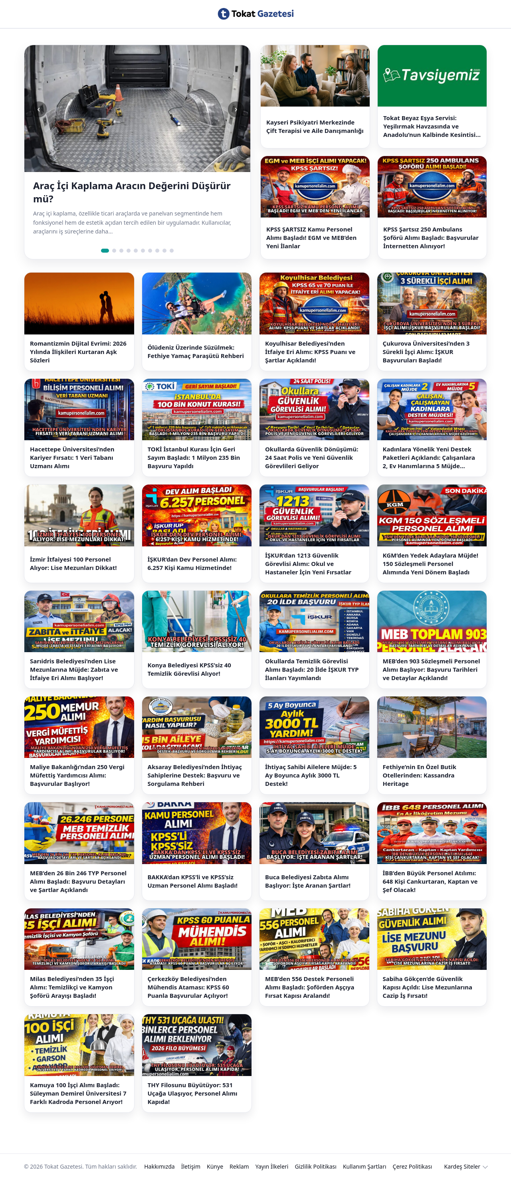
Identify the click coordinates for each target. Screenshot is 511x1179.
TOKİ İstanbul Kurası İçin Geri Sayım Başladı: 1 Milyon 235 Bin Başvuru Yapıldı (194, 457)
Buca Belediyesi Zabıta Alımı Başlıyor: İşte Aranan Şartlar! (308, 881)
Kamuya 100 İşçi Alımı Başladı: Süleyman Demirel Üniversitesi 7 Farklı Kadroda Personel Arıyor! (78, 1093)
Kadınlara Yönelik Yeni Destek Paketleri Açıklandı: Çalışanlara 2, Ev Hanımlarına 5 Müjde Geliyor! (429, 457)
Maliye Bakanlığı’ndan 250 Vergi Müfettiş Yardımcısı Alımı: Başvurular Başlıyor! (77, 775)
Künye (215, 1166)
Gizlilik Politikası (315, 1166)
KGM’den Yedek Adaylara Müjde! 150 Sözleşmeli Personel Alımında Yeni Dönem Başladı (431, 563)
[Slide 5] (136, 251)
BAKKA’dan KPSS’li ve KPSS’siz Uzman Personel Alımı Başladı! (193, 881)
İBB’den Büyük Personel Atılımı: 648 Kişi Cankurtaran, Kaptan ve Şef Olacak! (430, 881)
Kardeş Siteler (462, 1166)
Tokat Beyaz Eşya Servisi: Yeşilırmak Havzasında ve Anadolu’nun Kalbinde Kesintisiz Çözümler (431, 126)
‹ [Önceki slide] (38, 109)
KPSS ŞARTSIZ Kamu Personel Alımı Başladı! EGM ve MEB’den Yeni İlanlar (311, 237)
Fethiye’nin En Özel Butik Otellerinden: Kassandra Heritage (420, 775)
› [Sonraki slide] (235, 109)
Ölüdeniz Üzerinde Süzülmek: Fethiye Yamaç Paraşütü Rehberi (196, 351)
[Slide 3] (121, 251)
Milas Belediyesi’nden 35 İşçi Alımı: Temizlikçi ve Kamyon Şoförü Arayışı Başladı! (72, 987)
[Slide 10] (172, 251)
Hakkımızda (159, 1166)
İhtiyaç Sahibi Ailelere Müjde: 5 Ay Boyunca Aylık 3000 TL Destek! (311, 775)
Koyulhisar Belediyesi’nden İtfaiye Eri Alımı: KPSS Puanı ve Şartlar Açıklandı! (310, 351)
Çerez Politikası (412, 1166)
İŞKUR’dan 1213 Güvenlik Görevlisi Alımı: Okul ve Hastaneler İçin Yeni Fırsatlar (308, 563)
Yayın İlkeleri (272, 1166)
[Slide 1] (105, 251)
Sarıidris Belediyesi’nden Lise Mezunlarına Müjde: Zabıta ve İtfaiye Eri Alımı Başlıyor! (74, 669)
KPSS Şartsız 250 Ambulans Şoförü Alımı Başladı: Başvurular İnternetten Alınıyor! (431, 237)
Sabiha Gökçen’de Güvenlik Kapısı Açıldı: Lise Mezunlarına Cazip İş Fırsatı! (427, 987)
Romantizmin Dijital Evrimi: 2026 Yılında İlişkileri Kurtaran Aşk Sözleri (78, 351)
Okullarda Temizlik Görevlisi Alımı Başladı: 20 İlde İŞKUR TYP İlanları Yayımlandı (312, 669)
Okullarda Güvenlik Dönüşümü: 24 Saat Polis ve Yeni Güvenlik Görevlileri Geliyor (311, 457)
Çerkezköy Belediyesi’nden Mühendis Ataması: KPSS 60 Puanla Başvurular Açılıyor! (188, 987)
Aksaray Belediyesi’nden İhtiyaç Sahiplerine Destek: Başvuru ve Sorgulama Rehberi (195, 775)
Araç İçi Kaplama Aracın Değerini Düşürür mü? (132, 192)
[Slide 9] (164, 251)
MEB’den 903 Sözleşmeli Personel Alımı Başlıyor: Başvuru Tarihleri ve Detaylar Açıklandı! (431, 669)
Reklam (239, 1166)
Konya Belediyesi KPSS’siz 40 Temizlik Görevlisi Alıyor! (189, 669)
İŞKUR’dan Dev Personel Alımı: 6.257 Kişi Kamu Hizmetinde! (192, 563)
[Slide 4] (129, 251)
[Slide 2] (114, 251)
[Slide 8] (157, 251)
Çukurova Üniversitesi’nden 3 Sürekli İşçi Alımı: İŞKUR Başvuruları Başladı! (426, 351)
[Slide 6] (143, 251)
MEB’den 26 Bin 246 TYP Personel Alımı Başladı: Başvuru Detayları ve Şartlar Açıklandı (78, 881)
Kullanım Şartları (364, 1166)
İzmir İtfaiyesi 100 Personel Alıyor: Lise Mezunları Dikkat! (73, 563)
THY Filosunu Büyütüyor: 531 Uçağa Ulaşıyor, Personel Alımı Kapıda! (193, 1093)
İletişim (190, 1166)
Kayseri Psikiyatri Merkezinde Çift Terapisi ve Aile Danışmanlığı (315, 126)
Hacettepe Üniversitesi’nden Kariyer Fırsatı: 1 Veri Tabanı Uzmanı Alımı (72, 457)
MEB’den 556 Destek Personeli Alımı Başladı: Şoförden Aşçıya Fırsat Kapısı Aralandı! (309, 987)
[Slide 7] (150, 251)
